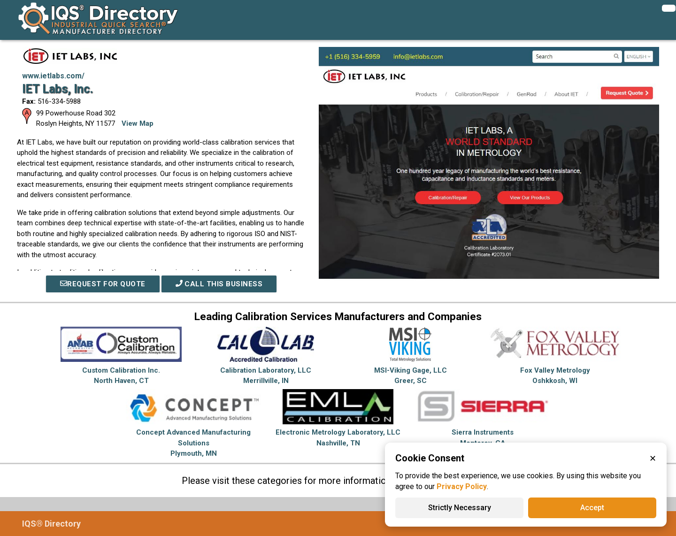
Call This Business (219, 284)
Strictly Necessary (459, 507)
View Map (138, 123)
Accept (592, 507)
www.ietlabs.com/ (53, 75)
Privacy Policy (462, 486)
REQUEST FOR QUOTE (103, 284)
